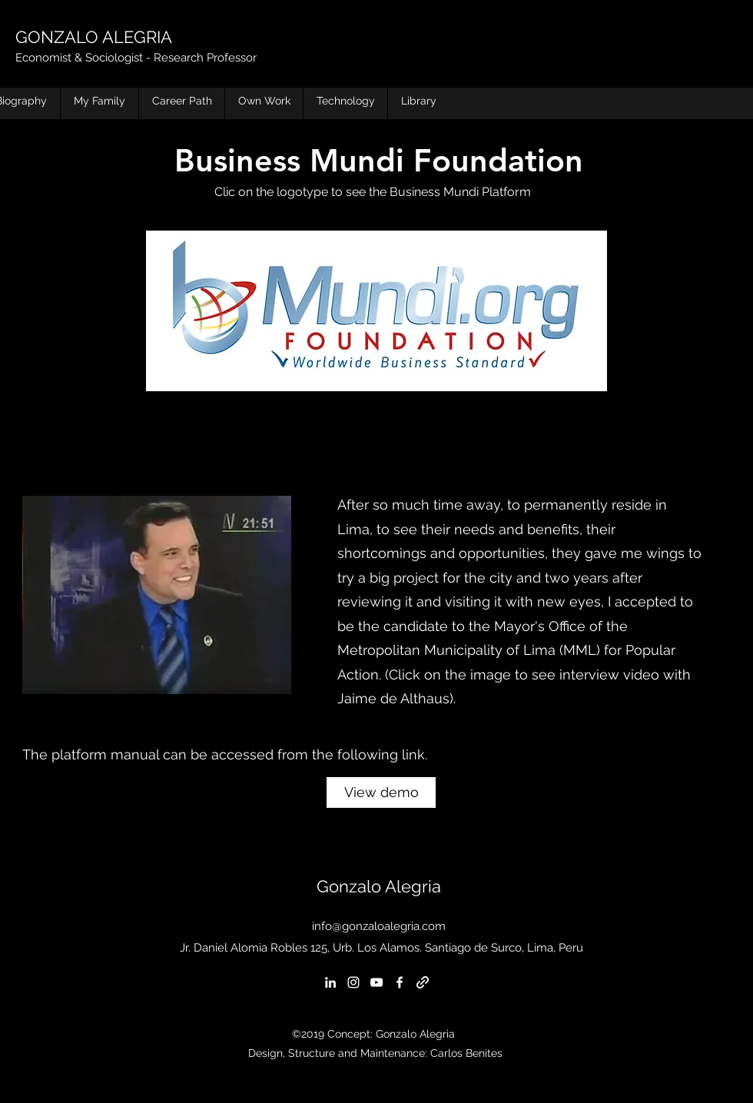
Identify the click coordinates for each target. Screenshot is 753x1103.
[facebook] (399, 982)
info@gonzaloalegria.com (379, 926)
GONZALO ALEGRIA (93, 37)
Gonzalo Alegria (379, 886)
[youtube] (376, 982)
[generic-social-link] (422, 982)
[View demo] (381, 792)
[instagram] (353, 982)
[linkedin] (330, 982)
